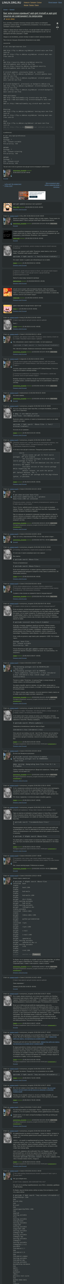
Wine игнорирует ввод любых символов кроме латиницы (52, 185)
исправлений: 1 (17, 527)
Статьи (39, 2)
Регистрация (52, 2)
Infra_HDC (16, 207)
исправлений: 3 (52, 848)
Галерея (33, 2)
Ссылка (6, 178)
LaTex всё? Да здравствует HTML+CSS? (13, 185)
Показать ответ (17, 209)
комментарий (14, 216)
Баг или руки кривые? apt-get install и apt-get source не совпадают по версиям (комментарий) (34, 1089)
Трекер (31, 5)
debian (13, 19)
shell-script (16, 238)
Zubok (15, 263)
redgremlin (16, 298)
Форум (26, 5)
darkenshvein (17, 281)
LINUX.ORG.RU (11, 2)
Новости (27, 2)
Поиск (37, 5)
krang (14, 309)
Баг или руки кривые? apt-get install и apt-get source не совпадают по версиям (30, 14)
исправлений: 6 (52, 1163)
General (12, 9)
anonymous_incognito (19, 170)
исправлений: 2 (17, 701)
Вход (60, 2)
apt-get (8, 19)
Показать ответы (17, 780)
